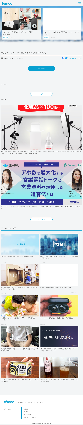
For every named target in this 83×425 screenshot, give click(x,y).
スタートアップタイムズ (30, 417)
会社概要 (26, 409)
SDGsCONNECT (28, 414)
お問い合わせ (7, 409)
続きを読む (41, 68)
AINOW (26, 412)
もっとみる (41, 94)
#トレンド (5, 37)
